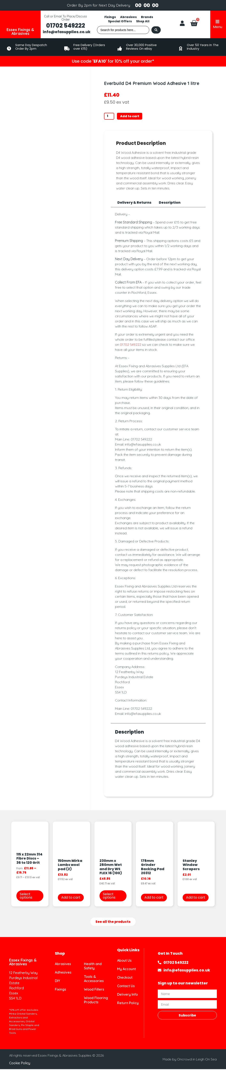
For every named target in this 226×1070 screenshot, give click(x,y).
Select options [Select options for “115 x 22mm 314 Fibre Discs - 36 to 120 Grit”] (26, 896)
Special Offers (120, 21)
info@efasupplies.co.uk (66, 31)
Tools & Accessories (94, 979)
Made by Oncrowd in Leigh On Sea (190, 1060)
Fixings (110, 17)
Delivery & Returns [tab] (134, 203)
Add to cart (132, 116)
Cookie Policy (19, 1064)
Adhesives (63, 973)
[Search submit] (156, 30)
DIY (57, 982)
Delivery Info (127, 995)
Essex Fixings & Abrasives (20, 31)
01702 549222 (65, 25)
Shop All (142, 21)
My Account (126, 970)
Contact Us (126, 987)
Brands (147, 17)
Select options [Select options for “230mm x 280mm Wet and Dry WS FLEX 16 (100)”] (109, 896)
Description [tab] (170, 203)
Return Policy (128, 1004)
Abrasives (128, 17)
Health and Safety (93, 967)
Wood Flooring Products (96, 1001)
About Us (124, 961)
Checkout (124, 978)
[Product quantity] (110, 116)
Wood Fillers (94, 990)
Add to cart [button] (70, 898)
